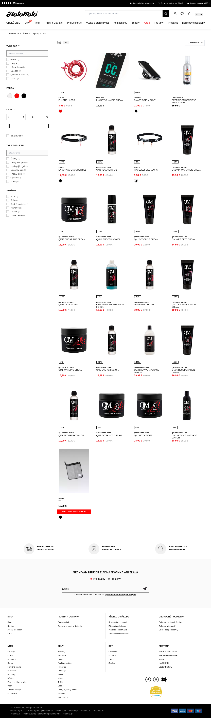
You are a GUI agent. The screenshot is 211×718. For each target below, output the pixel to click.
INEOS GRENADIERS (169, 655)
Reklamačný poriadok (118, 622)
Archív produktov (15, 630)
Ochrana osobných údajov (170, 622)
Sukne (60, 686)
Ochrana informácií (167, 626)
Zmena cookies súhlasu (119, 633)
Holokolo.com (28, 714)
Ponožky (11, 674)
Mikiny (60, 678)
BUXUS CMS (27, 711)
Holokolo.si (15, 714)
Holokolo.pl (73, 711)
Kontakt (11, 626)
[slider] (9, 126)
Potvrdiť (145, 588)
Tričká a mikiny (14, 689)
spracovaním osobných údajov (120, 594)
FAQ (9, 633)
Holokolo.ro (98, 711)
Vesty (10, 686)
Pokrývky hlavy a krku (17, 682)
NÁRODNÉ (164, 663)
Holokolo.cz (60, 711)
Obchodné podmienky (168, 630)
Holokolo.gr (67, 714)
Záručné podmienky (117, 626)
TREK (161, 659)
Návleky (11, 678)
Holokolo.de (42, 714)
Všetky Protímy (165, 667)
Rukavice (12, 670)
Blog (9, 622)
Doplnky (112, 655)
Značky (112, 663)
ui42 (39, 711)
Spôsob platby (64, 622)
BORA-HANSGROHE (168, 652)
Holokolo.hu (85, 711)
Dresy (10, 655)
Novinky (11, 652)
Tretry (111, 659)
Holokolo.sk (47, 711)
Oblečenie (113, 652)
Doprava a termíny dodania (70, 626)
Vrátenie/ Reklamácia (118, 630)
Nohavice (12, 659)
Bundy (10, 663)
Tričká (60, 682)
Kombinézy (12, 693)
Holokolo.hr (54, 714)
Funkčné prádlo (14, 667)
